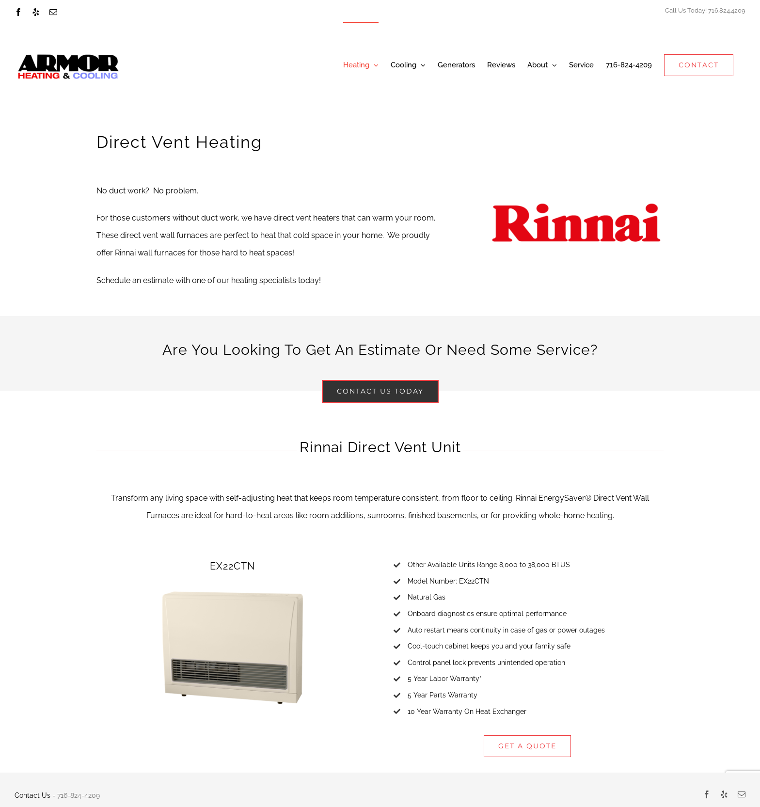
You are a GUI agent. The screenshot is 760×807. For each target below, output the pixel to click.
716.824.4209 (726, 10)
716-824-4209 (78, 795)
